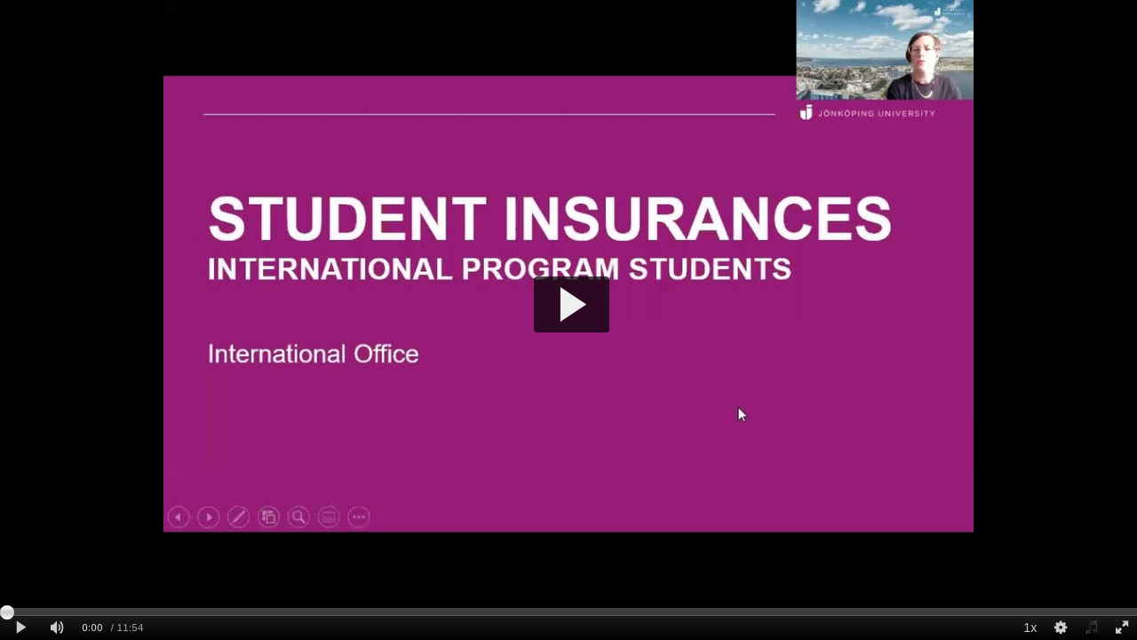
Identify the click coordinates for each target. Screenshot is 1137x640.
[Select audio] (1091, 628)
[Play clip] (21, 628)
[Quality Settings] (1061, 628)
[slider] (568, 611)
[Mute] (57, 628)
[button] (571, 304)
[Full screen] (1122, 628)
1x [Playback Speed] (1030, 627)
